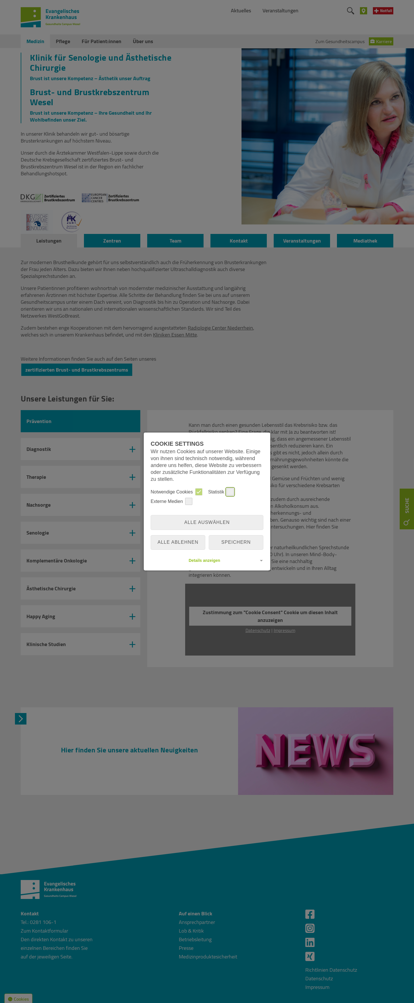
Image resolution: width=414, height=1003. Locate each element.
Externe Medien (171, 501)
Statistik (221, 491)
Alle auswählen (207, 522)
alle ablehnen (178, 542)
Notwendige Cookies (176, 491)
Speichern (236, 542)
